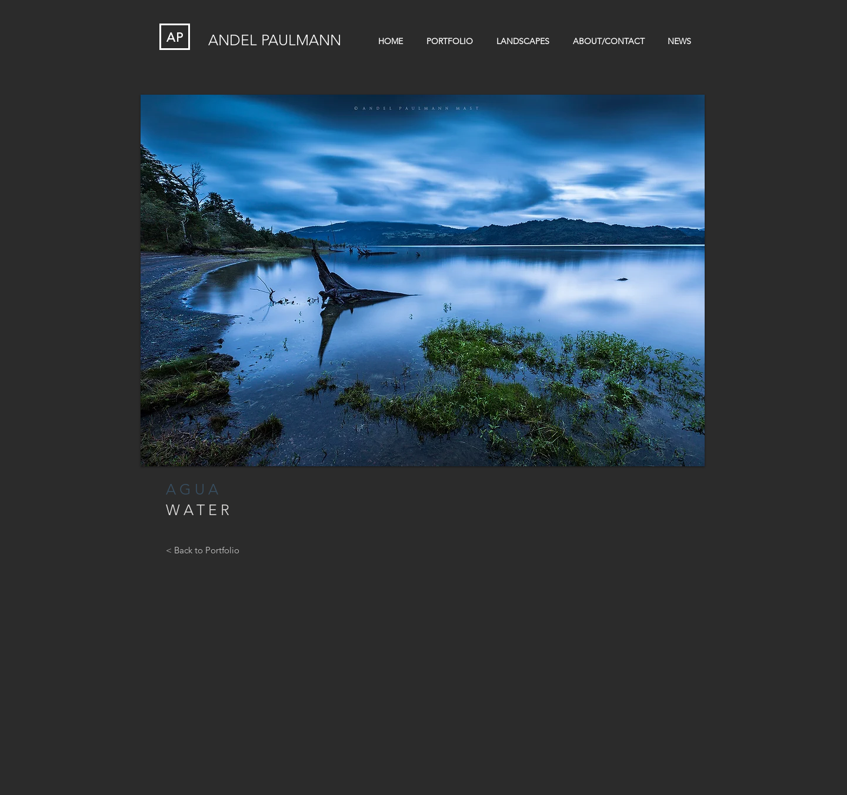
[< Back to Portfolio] (202, 550)
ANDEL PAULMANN (274, 40)
